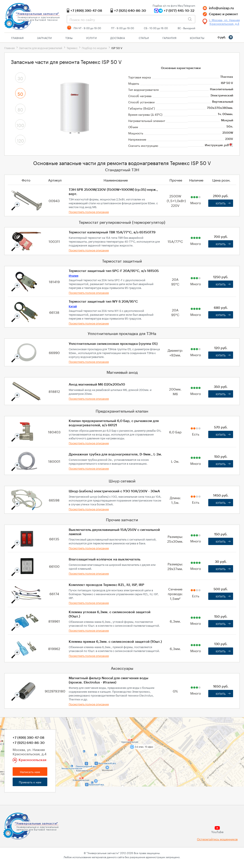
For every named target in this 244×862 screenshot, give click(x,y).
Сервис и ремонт (223, 14)
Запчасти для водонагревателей (40, 47)
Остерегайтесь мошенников (217, 839)
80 (20, 109)
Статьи (144, 37)
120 (20, 140)
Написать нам (30, 771)
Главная (17, 37)
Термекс (72, 47)
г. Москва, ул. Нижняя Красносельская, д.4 (224, 21)
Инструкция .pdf (219, 145)
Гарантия (169, 37)
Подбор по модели (94, 47)
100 (20, 124)
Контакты (197, 37)
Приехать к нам (30, 781)
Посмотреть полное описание (89, 211)
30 (20, 77)
